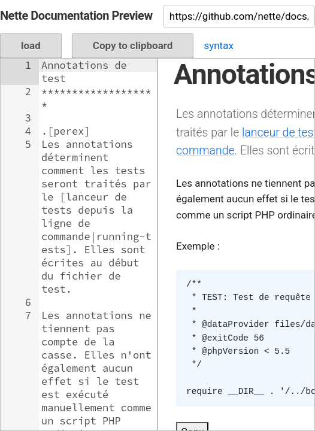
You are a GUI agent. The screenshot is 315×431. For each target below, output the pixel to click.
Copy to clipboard (133, 45)
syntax (218, 45)
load (31, 45)
